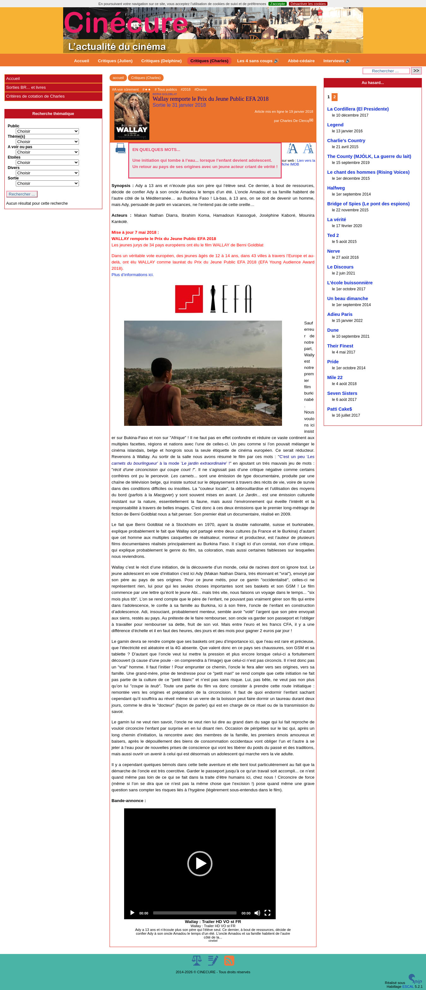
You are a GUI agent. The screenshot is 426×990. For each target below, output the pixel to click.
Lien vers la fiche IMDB (298, 162)
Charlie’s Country (346, 140)
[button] (200, 863)
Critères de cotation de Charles (35, 96)
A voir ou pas (20, 147)
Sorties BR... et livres (26, 87)
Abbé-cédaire (301, 60)
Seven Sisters (342, 393)
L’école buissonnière (350, 282)
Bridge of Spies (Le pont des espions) (368, 203)
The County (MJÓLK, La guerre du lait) (369, 156)
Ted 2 (333, 235)
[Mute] (257, 913)
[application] (200, 864)
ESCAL (408, 986)
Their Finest (340, 345)
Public (14, 126)
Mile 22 (335, 377)
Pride (333, 361)
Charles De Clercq (294, 121)
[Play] (132, 913)
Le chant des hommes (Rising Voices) (368, 172)
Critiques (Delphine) (161, 60)
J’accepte (277, 4)
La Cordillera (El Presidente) (358, 109)
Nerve (333, 251)
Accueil (81, 60)
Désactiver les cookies (308, 4)
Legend (335, 124)
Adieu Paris (339, 314)
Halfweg (336, 187)
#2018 (185, 89)
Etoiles (14, 157)
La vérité (336, 219)
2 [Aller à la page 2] (334, 96)
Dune (333, 330)
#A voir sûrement (125, 89)
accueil (118, 78)
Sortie (13, 178)
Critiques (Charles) (209, 60)
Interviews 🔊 (337, 60)
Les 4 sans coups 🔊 (258, 60)
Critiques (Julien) (115, 60)
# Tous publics (166, 89)
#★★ (146, 89)
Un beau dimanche (347, 298)
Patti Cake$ (339, 409)
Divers (14, 168)
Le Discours (340, 266)
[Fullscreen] (267, 913)
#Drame (201, 89)
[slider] (195, 913)
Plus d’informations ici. (132, 274)
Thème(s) (16, 136)
